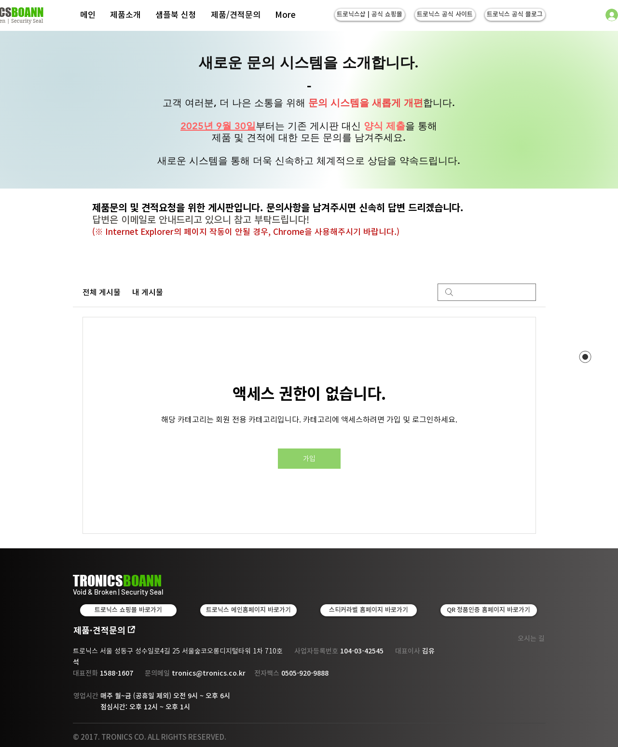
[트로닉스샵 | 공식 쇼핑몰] (370, 15)
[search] (487, 292)
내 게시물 (147, 292)
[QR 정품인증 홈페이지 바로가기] (488, 610)
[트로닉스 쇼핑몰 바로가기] (128, 610)
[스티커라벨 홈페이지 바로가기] (368, 610)
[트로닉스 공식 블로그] (515, 15)
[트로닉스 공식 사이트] (445, 15)
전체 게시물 (101, 292)
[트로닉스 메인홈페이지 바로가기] (248, 610)
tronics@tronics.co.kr (209, 673)
